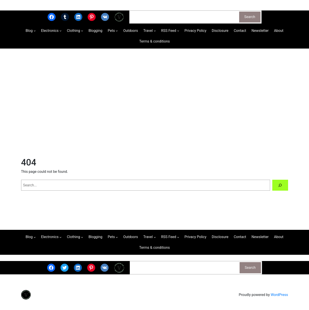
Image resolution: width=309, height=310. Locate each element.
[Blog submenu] (35, 31)
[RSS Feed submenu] (178, 31)
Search (249, 17)
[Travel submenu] (155, 31)
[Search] (280, 185)
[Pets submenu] (117, 31)
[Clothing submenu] (82, 31)
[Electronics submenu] (60, 31)
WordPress (279, 295)
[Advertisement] (154, 108)
